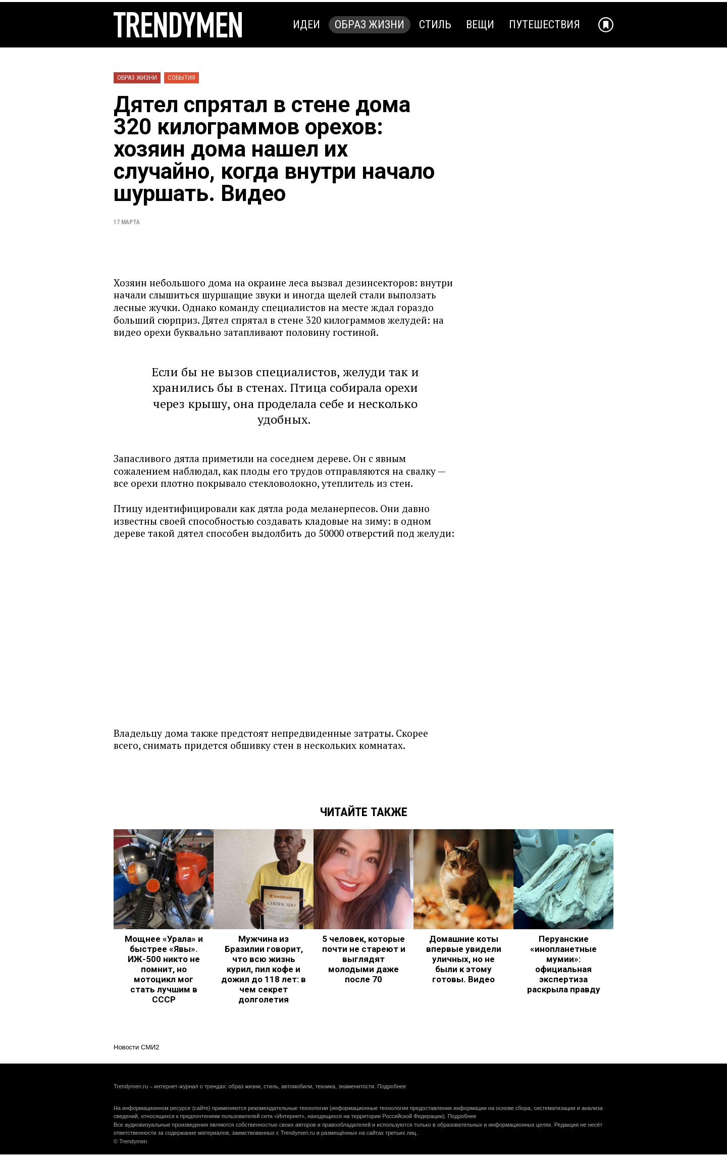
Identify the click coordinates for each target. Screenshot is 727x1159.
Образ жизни (369, 24)
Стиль (435, 24)
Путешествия (544, 24)
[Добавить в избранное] (605, 24)
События (181, 77)
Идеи (306, 24)
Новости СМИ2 (137, 1047)
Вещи (480, 24)
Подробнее (391, 1086)
